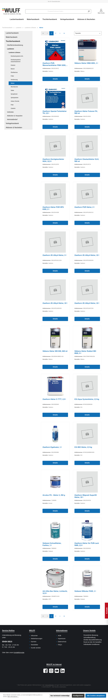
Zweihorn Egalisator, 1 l (52, 447)
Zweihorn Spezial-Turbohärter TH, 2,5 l (55, 112)
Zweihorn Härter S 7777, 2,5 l (54, 399)
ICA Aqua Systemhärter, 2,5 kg (86, 399)
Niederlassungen (36, 638)
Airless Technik (15, 101)
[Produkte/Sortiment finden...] (55, 11)
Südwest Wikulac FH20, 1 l (85, 591)
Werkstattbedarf (12, 119)
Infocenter (34, 635)
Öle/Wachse (14, 72)
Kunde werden (36, 648)
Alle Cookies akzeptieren (96, 695)
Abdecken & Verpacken (14, 116)
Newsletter (34, 645)
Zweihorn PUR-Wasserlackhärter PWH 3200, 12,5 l (54, 64)
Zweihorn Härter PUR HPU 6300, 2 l (53, 208)
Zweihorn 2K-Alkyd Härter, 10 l (86, 255)
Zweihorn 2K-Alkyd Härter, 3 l (54, 255)
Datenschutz (62, 641)
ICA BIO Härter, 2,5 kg (83, 447)
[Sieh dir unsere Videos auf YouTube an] (56, 670)
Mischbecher (14, 87)
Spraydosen (14, 94)
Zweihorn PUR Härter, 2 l (84, 207)
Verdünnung (14, 79)
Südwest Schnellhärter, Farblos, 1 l (52, 544)
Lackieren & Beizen (14, 52)
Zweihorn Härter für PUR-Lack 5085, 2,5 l (86, 544)
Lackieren (10, 49)
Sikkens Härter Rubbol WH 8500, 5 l (85, 352)
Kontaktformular (19, 652)
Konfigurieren (78, 695)
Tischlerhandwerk (13, 41)
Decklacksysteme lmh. (17, 56)
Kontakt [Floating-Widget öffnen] (107, 610)
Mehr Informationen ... (13, 696)
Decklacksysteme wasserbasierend (16, 60)
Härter (12, 83)
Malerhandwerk (11, 37)
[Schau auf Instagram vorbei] (51, 670)
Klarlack (13, 65)
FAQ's (60, 645)
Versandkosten (49, 685)
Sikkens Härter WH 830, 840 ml (55, 351)
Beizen (13, 69)
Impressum (61, 638)
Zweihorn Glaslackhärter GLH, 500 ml (86, 160)
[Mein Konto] (101, 11)
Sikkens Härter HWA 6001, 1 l (86, 63)
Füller (12, 76)
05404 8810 (7, 642)
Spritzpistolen (14, 97)
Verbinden (10, 112)
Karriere (33, 641)
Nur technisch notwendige (60, 695)
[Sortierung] (88, 33)
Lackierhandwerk (12, 33)
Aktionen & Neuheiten (14, 127)
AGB (59, 635)
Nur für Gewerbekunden (54, 1)
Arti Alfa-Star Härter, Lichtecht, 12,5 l (55, 592)
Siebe (12, 90)
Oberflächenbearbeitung (15, 45)
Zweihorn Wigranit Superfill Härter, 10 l (85, 496)
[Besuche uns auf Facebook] (45, 670)
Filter (12, 105)
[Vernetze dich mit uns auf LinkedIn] (62, 670)
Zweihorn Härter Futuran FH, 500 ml (86, 112)
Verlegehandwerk (12, 123)
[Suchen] (88, 11)
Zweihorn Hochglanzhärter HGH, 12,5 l (53, 160)
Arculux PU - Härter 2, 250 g (54, 495)
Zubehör (13, 108)
